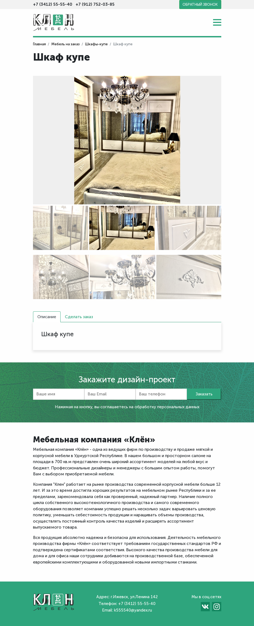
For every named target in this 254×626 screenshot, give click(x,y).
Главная (39, 44)
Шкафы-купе (96, 44)
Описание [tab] (46, 316)
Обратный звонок (200, 4)
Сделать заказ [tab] (79, 316)
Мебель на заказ (65, 44)
